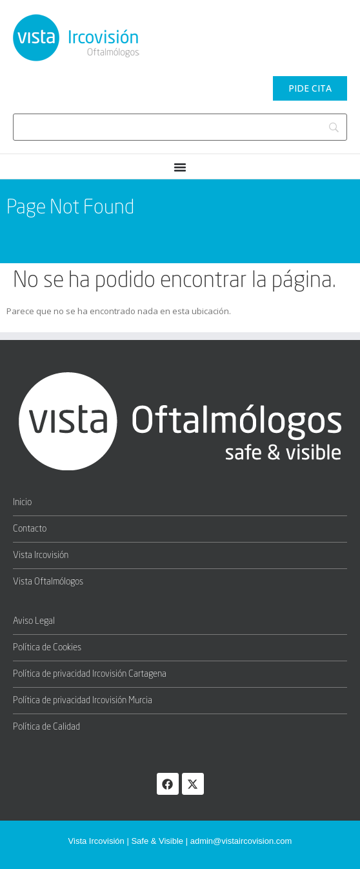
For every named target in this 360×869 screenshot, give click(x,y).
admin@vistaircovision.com (241, 841)
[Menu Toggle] (180, 167)
